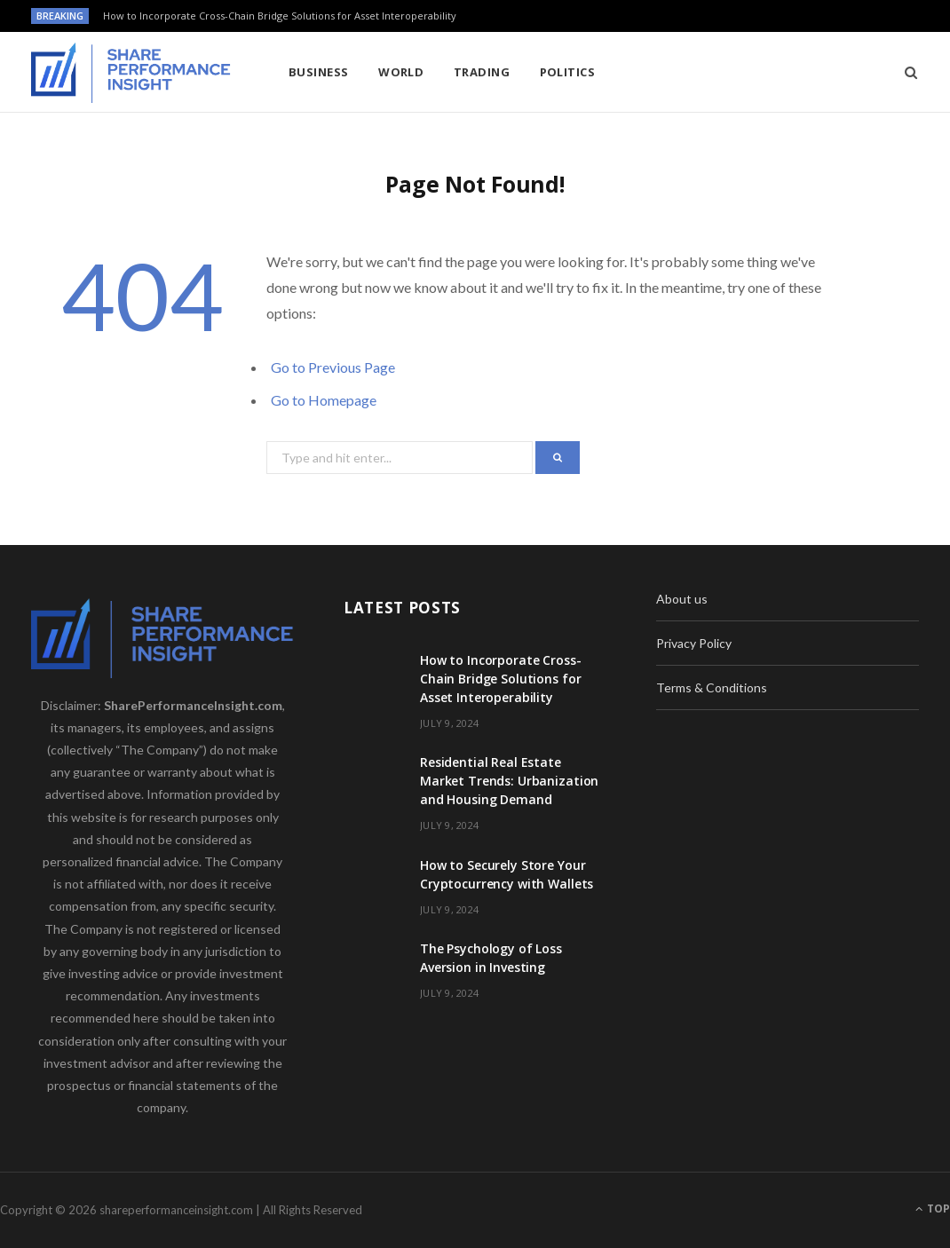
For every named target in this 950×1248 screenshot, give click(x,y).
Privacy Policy (694, 643)
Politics (568, 72)
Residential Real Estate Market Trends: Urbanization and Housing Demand (509, 781)
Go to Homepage (323, 399)
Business (319, 72)
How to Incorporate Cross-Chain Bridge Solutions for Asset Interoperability (279, 16)
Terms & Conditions (711, 687)
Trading (482, 72)
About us (682, 598)
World (401, 72)
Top (932, 1208)
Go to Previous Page (333, 367)
